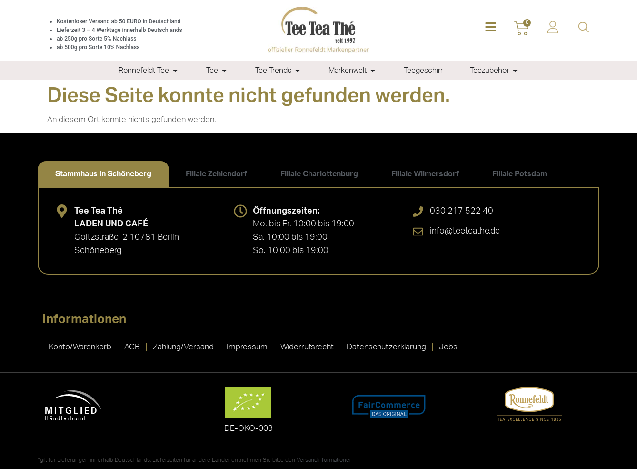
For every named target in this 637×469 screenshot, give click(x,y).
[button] (490, 28)
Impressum (247, 347)
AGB (132, 347)
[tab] (103, 174)
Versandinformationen (325, 460)
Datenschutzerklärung (386, 347)
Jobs (448, 347)
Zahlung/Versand (183, 347)
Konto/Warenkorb (80, 347)
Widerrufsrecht (307, 347)
